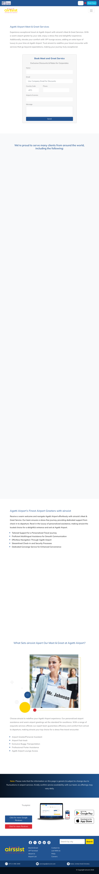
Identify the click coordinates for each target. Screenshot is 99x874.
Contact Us (55, 848)
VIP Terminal (33, 851)
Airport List (32, 856)
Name (28, 68)
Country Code (31, 86)
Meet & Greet (33, 848)
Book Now (92, 3)
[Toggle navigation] (91, 10)
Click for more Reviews (18, 826)
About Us (31, 854)
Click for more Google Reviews (18, 818)
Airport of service (32, 95)
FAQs (53, 854)
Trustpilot (26, 805)
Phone (45, 86)
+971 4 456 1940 (14, 864)
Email (28, 77)
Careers (54, 856)
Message (29, 104)
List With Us (55, 851)
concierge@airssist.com (47, 864)
